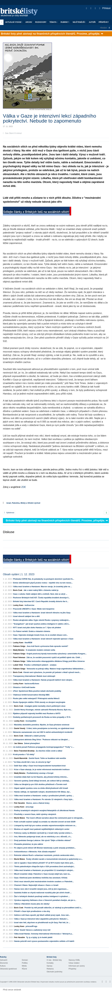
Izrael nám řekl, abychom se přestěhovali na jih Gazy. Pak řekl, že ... (42, 923)
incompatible (31, 721)
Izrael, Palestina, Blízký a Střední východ (23, 503)
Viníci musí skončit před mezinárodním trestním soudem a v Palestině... (44, 882)
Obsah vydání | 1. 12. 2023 (18, 574)
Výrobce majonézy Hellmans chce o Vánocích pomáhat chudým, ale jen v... (45, 900)
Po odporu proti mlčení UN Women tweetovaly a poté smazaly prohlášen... (45, 848)
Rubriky (65, 22)
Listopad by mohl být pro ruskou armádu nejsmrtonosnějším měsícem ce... (45, 826)
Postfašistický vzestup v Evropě (40, 773)
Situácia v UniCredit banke (24, 687)
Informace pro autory (77, 966)
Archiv (28, 22)
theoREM (28, 643)
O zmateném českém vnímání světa (40, 650)
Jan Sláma (18, 743)
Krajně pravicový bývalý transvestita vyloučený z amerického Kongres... (57, 654)
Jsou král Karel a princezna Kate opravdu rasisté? (47, 646)
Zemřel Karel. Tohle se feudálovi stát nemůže (47, 758)
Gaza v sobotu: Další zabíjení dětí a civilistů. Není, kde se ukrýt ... (40, 594)
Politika (25, 963)
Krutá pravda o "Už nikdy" (24, 754)
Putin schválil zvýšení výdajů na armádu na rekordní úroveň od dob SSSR (45, 822)
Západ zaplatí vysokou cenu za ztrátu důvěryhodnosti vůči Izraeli (41, 788)
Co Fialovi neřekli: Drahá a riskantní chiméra (31, 631)
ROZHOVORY (40, 22)
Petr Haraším (19, 803)
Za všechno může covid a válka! (49, 751)
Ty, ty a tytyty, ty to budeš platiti (39, 937)
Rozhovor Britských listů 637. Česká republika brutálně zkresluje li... (41, 598)
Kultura (3, 966)
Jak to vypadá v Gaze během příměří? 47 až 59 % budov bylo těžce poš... (44, 863)
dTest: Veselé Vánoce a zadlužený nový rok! (32, 930)
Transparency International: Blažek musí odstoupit (34, 676)
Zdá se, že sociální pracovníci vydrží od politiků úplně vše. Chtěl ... (54, 657)
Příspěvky (104, 22)
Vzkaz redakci (74, 963)
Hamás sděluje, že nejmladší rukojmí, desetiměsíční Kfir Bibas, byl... (42, 792)
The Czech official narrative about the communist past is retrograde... (55, 818)
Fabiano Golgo (19, 646)
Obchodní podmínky (54, 972)
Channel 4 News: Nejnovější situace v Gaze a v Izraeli (36, 885)
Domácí (25, 960)
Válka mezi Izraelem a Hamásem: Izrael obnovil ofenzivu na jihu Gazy (41, 613)
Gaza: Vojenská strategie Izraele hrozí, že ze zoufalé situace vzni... (40, 635)
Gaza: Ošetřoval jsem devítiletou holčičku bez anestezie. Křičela (40, 878)
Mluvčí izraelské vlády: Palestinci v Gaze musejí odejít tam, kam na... (42, 874)
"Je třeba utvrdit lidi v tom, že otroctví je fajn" (32, 762)
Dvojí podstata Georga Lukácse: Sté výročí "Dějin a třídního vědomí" (42, 840)
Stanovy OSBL (74, 960)
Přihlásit (105, 8)
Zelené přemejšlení (32, 743)
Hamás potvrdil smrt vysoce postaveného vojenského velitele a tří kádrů (44, 941)
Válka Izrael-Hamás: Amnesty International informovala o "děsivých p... (43, 934)
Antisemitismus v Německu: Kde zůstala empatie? (35, 852)
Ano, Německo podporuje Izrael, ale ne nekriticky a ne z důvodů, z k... (43, 837)
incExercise (29, 605)
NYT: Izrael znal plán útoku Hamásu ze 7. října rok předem (37, 628)
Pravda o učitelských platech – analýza (40, 665)
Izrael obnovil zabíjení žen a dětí (26, 616)
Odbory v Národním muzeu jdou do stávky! (32, 904)
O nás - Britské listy (54, 960)
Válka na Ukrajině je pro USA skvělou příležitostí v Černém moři (40, 784)
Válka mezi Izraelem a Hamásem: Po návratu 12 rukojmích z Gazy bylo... (44, 799)
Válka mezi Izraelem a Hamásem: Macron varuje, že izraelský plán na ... (42, 587)
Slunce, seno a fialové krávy (37, 803)
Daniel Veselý (19, 728)
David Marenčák (20, 758)
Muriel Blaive (19, 818)
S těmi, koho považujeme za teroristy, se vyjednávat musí (50, 728)
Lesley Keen (18, 605)
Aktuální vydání (13, 22)
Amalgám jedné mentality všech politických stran (44, 706)
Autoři (92, 22)
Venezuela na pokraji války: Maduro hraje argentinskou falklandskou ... (56, 669)
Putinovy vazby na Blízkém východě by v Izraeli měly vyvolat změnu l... (43, 833)
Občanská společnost (8, 969)
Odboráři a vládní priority (34, 736)
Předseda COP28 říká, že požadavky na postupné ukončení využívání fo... (43, 579)
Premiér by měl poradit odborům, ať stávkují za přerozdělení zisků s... (53, 908)
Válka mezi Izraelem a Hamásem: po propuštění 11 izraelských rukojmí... (44, 870)
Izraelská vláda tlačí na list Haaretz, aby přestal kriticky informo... (41, 777)
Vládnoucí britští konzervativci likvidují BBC (31, 695)
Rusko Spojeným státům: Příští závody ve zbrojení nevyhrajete (39, 702)
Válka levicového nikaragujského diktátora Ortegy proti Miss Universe (56, 661)
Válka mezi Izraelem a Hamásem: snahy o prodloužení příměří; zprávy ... (44, 796)
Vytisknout (9, 513)
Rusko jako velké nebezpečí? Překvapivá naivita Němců (36, 698)
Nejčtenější (79, 22)
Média (24, 966)
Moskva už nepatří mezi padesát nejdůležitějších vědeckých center (41, 829)
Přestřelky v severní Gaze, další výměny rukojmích (35, 814)
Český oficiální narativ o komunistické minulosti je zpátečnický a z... (54, 859)
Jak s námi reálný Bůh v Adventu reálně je (40, 590)
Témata (53, 22)
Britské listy (20, 12)
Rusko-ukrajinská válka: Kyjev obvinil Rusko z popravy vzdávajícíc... (41, 620)
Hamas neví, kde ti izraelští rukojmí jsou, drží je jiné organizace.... (41, 889)
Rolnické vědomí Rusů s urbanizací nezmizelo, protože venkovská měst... (44, 855)
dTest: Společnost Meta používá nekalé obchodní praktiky (37, 691)
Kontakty (50, 963)
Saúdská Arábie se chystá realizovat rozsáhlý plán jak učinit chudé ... (43, 893)
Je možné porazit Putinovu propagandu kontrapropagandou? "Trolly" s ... (43, 747)
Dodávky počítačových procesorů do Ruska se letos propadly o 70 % (41, 717)
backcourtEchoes (31, 684)
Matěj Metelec (18, 650)
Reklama (50, 969)
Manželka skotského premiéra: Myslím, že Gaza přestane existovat (41, 725)
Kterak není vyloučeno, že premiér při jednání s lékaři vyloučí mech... (52, 672)
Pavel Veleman (19, 657)
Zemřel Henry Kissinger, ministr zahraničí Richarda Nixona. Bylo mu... (43, 710)
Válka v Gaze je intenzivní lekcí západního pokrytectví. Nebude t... (41, 919)
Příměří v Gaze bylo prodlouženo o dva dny (32, 911)
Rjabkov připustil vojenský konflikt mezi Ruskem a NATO (36, 713)
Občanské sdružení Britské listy (28, 982)
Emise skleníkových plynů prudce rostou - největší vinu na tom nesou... (43, 583)
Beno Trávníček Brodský (24, 751)
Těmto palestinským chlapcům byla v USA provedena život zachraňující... (44, 867)
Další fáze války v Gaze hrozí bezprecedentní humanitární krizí (40, 766)
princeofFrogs (31, 926)
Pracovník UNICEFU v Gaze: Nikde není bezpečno (33, 609)
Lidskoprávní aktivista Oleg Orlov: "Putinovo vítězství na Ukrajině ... (41, 740)
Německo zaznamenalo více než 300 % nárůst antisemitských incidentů (42, 732)
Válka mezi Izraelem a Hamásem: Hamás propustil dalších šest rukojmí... (43, 680)
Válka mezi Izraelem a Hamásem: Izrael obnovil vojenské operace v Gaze (43, 639)
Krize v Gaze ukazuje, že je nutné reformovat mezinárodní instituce (42, 770)
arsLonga (29, 807)
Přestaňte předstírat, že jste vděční (28, 844)
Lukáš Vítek (18, 665)
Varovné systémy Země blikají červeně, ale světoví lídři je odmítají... (42, 781)
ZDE (23, 487)
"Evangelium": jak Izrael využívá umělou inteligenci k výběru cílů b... (41, 624)
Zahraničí (3, 960)
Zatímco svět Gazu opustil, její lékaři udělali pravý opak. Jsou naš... (42, 915)
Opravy (49, 966)
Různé (24, 969)
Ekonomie (4, 963)
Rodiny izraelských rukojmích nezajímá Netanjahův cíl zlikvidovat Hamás (44, 811)
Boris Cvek (17, 590)
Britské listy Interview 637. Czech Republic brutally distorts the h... (40, 601)
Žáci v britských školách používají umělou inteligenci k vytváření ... (42, 896)
